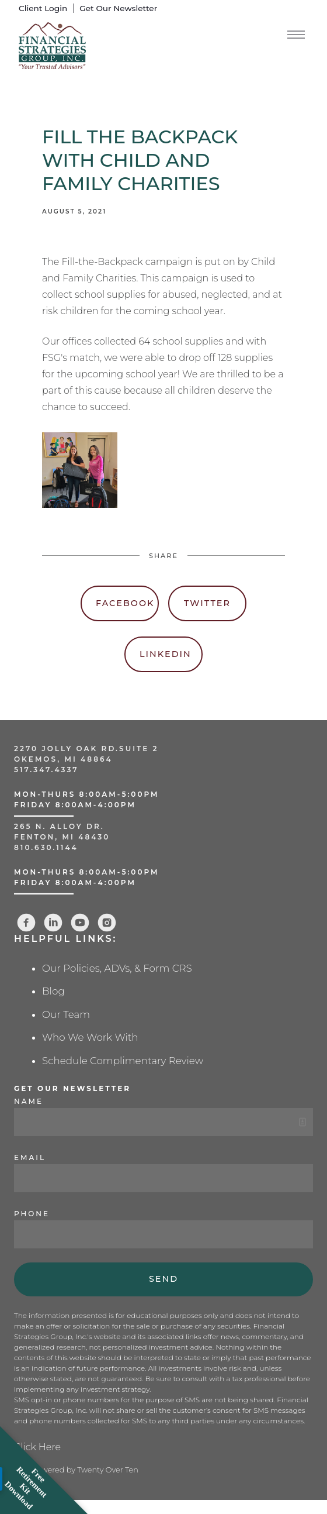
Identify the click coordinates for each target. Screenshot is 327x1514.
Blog (53, 991)
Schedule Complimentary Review (122, 1060)
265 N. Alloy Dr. (61, 826)
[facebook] (26, 922)
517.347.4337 (46, 769)
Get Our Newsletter (118, 8)
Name (28, 1101)
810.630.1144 (46, 847)
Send (163, 1279)
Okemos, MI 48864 (63, 759)
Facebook (125, 603)
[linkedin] (53, 922)
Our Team (66, 1014)
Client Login (43, 8)
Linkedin (166, 654)
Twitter (207, 603)
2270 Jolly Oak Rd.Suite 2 (86, 748)
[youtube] (80, 922)
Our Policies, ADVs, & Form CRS (117, 968)
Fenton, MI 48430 (62, 836)
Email (30, 1157)
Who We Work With (90, 1037)
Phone (32, 1213)
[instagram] (107, 922)
